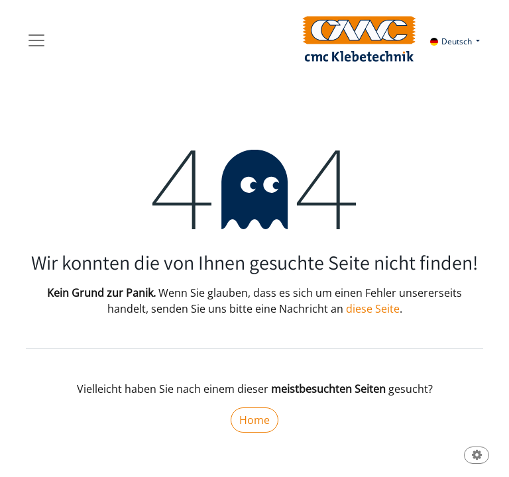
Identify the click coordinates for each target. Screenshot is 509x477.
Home (254, 420)
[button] (476, 456)
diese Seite (373, 308)
